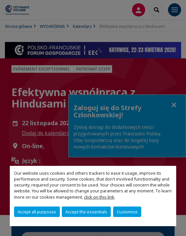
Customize (127, 212)
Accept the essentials (86, 212)
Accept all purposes (37, 212)
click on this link (99, 197)
